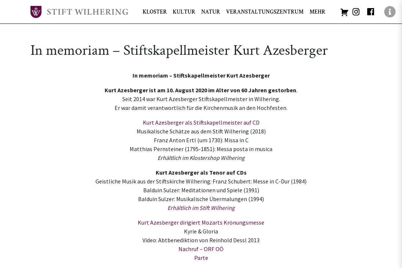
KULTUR (184, 11)
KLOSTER (155, 11)
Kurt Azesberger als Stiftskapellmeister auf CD (201, 122)
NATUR (210, 11)
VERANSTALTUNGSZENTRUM (264, 11)
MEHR (317, 11)
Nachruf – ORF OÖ (201, 249)
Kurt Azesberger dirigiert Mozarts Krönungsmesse (201, 222)
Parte (201, 257)
